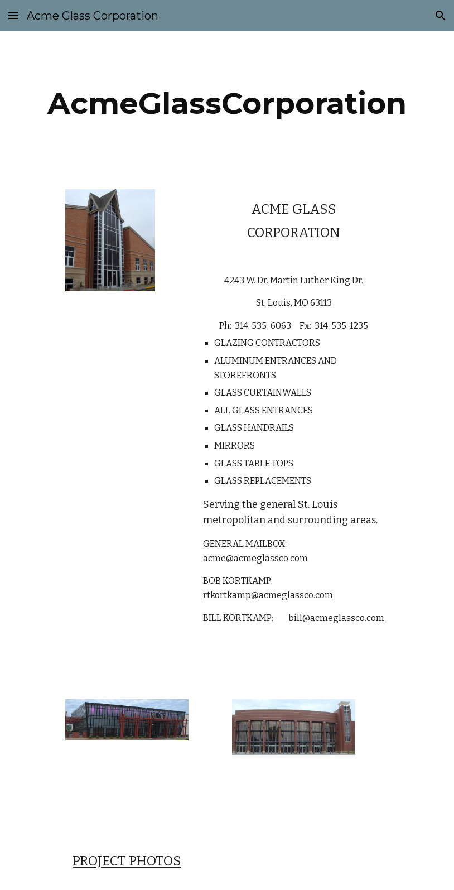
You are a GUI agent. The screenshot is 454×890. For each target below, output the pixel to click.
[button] (13, 15)
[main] (227, 103)
